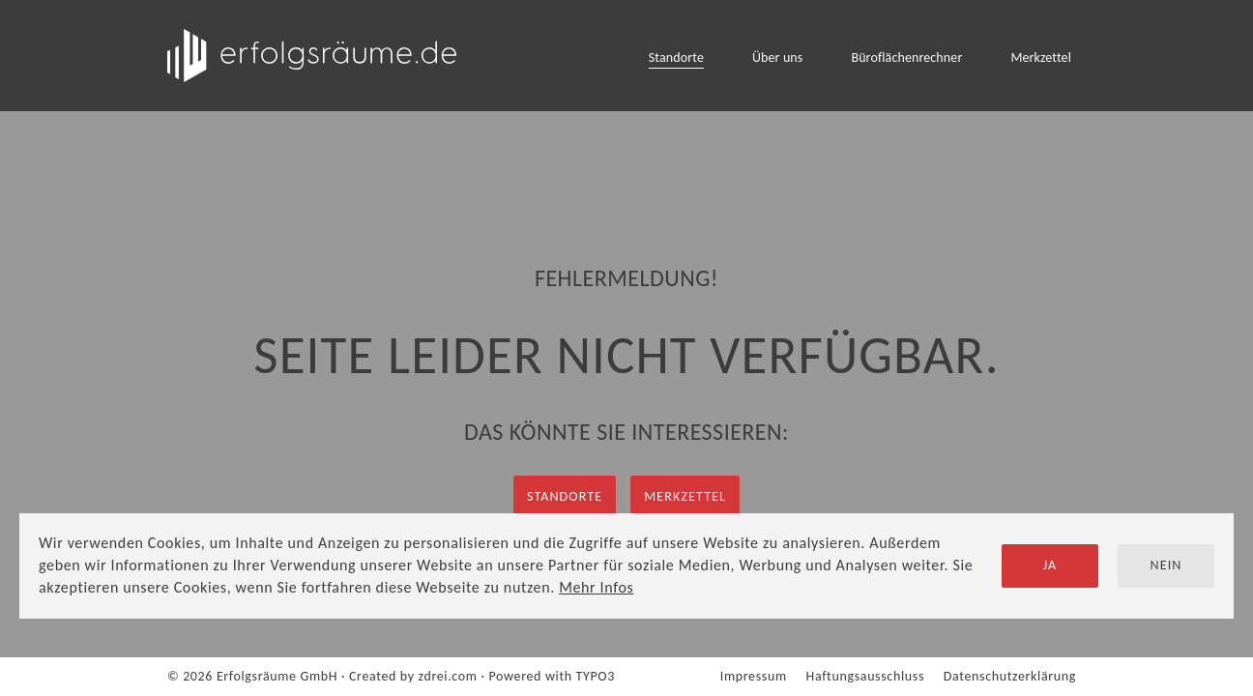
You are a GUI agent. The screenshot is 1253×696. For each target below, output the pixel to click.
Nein (1166, 565)
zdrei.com (448, 676)
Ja (1050, 565)
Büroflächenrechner (906, 57)
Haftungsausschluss (865, 676)
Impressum (753, 676)
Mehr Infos (596, 587)
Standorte (676, 57)
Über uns (777, 57)
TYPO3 (595, 676)
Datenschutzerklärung (1010, 676)
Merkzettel (1040, 57)
